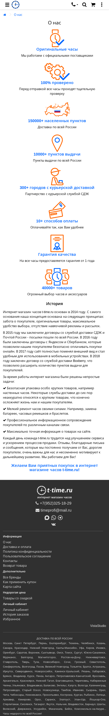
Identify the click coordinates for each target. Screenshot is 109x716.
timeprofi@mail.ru (53, 510)
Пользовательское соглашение (27, 556)
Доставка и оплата (17, 547)
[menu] (7, 4)
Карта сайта (12, 586)
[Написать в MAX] (48, 517)
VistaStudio (98, 625)
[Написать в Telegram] (61, 517)
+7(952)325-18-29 (53, 503)
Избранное (11, 619)
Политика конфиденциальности (27, 551)
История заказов (16, 614)
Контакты (10, 561)
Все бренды (12, 577)
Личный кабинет (15, 609)
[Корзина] (93, 4)
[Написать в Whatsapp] (54, 517)
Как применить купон (19, 582)
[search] (84, 4)
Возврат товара (15, 565)
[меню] (101, 4)
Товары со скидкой (17, 598)
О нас (18, 14)
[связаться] (75, 4)
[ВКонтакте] (54, 524)
